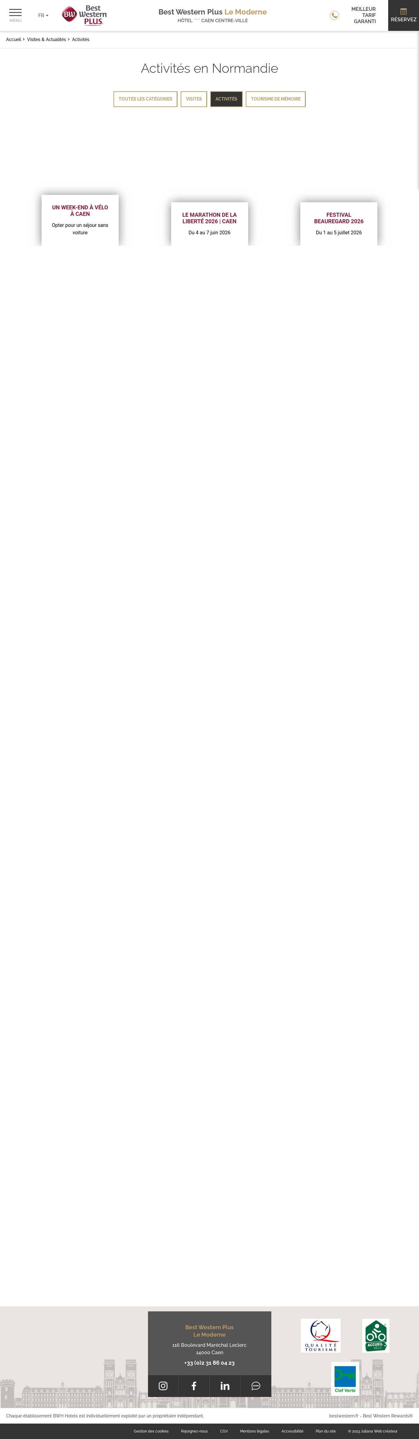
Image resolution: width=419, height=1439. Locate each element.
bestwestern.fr (344, 1415)
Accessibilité (292, 1431)
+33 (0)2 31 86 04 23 (209, 1362)
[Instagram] (163, 1386)
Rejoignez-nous (194, 1431)
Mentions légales (254, 1431)
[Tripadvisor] (255, 1386)
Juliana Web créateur (379, 1431)
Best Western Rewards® (388, 1415)
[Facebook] (194, 1386)
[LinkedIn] (225, 1386)
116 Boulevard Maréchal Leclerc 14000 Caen (209, 1348)
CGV (224, 1431)
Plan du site (326, 1431)
